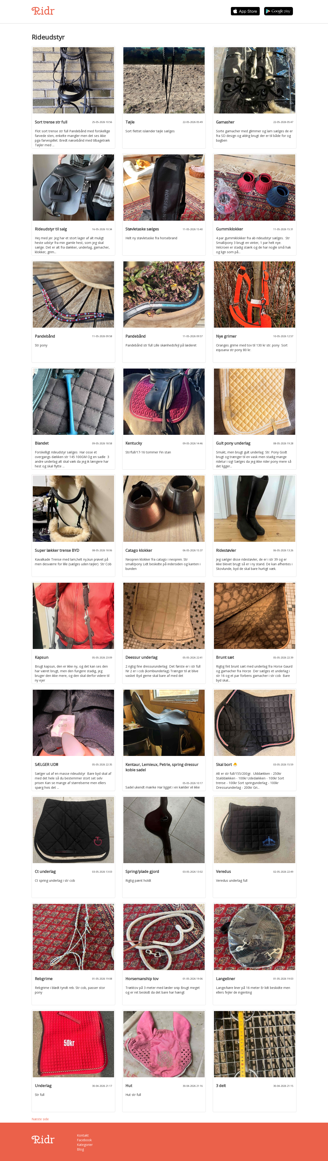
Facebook (84, 1140)
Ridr (43, 11)
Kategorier (85, 1144)
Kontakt (83, 1135)
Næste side (40, 1119)
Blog (80, 1149)
